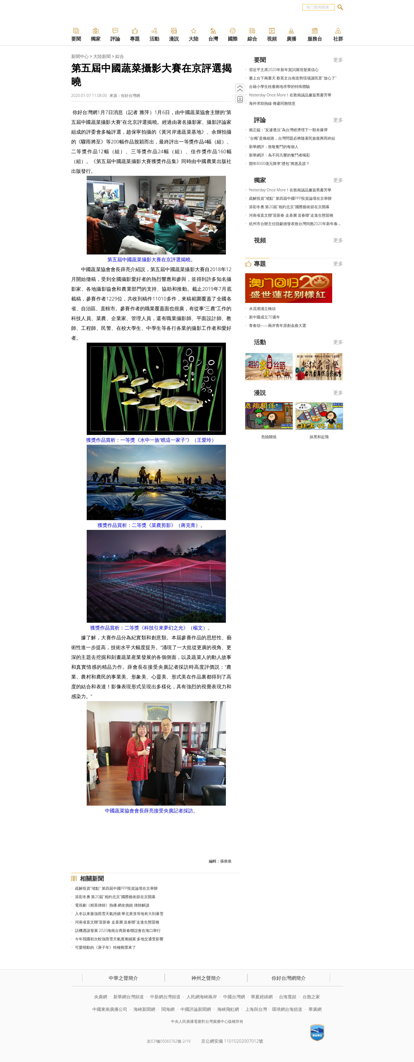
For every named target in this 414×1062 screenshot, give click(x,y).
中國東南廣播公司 (110, 1009)
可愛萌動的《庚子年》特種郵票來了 (105, 947)
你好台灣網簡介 (289, 978)
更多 (338, 59)
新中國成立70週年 (264, 317)
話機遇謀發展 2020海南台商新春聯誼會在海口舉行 (118, 930)
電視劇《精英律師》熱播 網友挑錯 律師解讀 (112, 905)
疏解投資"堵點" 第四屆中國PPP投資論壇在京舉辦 (116, 888)
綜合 (119, 56)
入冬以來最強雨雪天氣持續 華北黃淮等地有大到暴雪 (119, 913)
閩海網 (168, 1009)
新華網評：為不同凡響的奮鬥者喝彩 (279, 155)
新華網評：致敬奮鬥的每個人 (273, 146)
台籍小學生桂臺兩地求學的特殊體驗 (279, 86)
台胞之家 (311, 997)
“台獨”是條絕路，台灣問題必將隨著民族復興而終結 (292, 138)
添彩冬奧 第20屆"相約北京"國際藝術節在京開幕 (115, 896)
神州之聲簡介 (206, 978)
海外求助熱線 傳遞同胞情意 (272, 103)
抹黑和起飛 (319, 436)
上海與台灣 (256, 1009)
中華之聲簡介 (123, 978)
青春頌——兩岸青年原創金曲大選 (277, 325)
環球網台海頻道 (287, 1009)
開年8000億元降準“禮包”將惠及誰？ (279, 163)
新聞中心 (80, 56)
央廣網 (100, 997)
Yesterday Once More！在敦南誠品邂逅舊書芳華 (290, 94)
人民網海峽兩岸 (201, 997)
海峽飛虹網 (228, 1009)
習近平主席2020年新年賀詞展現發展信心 (284, 69)
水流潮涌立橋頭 (262, 308)
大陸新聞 (102, 56)
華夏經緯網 (262, 997)
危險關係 (268, 436)
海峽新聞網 (144, 1009)
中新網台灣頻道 (165, 997)
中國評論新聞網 (195, 1009)
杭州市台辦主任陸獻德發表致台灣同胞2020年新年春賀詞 (297, 223)
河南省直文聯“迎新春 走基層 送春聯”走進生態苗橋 (117, 922)
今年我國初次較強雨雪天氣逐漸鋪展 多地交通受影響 (119, 938)
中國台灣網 (234, 997)
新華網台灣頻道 (128, 997)
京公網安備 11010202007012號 (232, 1041)
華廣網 (315, 1009)
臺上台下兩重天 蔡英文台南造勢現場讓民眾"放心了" (293, 78)
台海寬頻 (287, 997)
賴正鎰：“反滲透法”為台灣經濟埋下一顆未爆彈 (288, 129)
